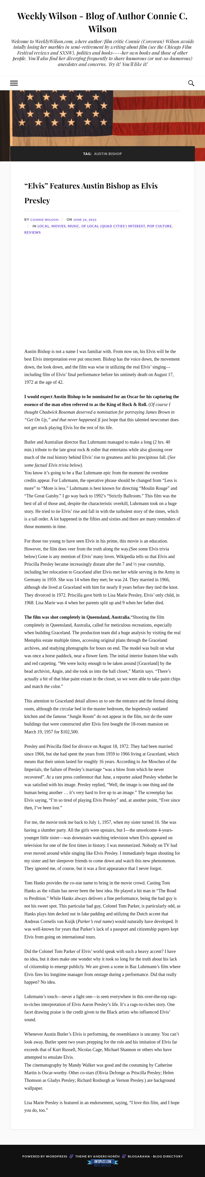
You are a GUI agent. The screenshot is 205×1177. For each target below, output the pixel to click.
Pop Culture (159, 226)
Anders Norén (106, 1156)
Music (73, 226)
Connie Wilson (45, 219)
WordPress (56, 1156)
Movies (59, 226)
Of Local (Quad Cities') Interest (113, 226)
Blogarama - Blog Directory (155, 1156)
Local (43, 226)
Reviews (32, 232)
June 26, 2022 (88, 219)
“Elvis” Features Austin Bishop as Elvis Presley (102, 191)
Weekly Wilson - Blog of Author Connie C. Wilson (102, 22)
